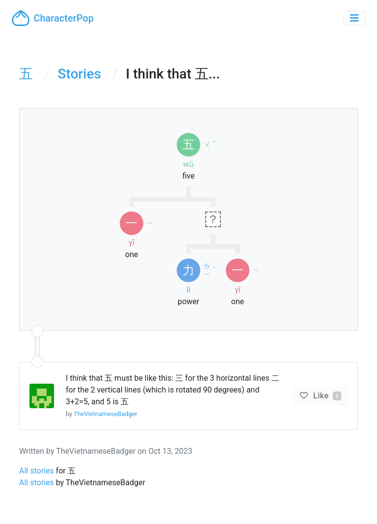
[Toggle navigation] (354, 18)
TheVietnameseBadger (105, 414)
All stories (36, 470)
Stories (79, 74)
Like (326, 395)
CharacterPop (53, 18)
